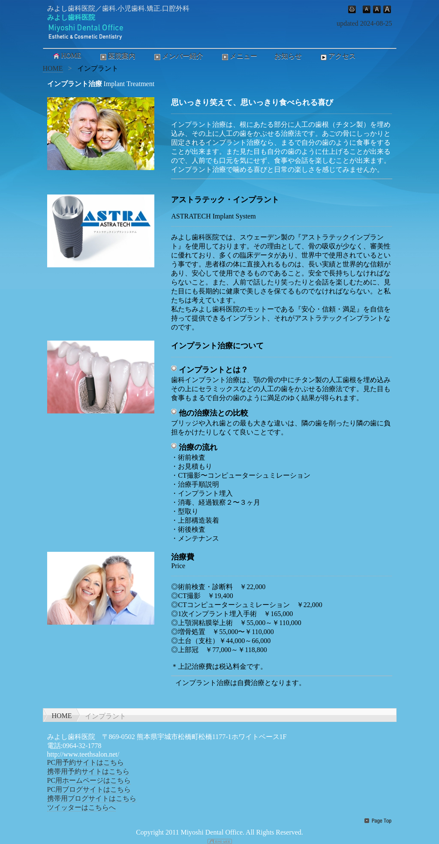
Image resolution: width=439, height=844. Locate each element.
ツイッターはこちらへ (81, 807)
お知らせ (288, 56)
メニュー (238, 56)
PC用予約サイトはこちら (85, 762)
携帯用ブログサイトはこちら (91, 798)
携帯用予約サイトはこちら (88, 771)
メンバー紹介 (178, 56)
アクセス (337, 56)
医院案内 (117, 56)
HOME (66, 56)
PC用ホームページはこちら (89, 780)
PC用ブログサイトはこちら (89, 789)
